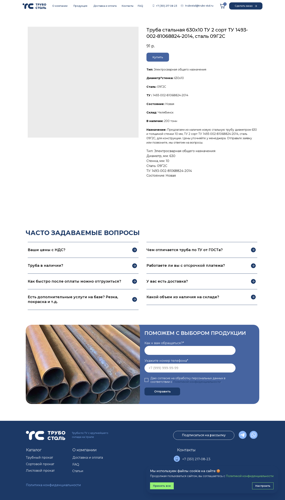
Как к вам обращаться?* (164, 343)
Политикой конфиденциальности (197, 382)
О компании (84, 450)
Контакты (186, 450)
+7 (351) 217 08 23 (166, 5)
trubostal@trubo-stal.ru (199, 5)
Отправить (162, 391)
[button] (245, 6)
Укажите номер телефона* (166, 361)
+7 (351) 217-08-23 (196, 459)
